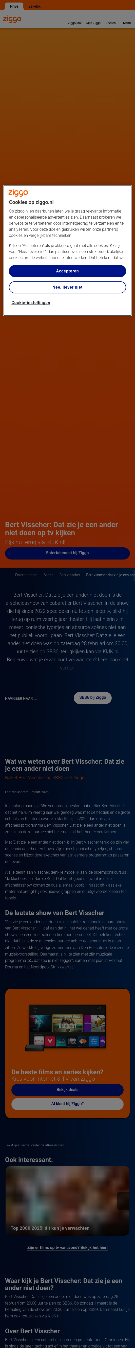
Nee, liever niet (67, 287)
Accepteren (67, 271)
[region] (67, 250)
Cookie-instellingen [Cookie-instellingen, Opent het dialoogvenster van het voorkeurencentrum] (30, 302)
